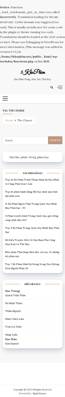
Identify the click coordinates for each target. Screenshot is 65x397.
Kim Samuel (12, 342)
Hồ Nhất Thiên (13, 302)
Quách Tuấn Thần (15, 294)
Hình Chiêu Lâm (14, 317)
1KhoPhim (32, 71)
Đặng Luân (11, 333)
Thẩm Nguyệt (13, 310)
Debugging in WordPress (42, 41)
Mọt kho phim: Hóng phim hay (29, 156)
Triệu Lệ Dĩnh (13, 325)
